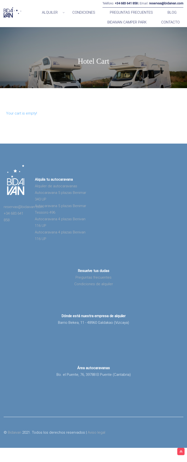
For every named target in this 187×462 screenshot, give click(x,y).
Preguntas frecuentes (93, 291)
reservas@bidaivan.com (23, 221)
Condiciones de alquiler (93, 298)
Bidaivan (14, 446)
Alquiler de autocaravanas (56, 200)
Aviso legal (96, 446)
